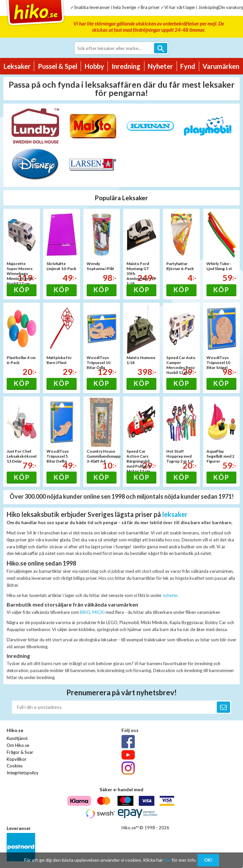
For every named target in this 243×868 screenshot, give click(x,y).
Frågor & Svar (20, 752)
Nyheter (160, 66)
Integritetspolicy (23, 772)
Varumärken (220, 66)
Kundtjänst (17, 738)
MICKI (98, 612)
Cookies (15, 765)
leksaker (175, 514)
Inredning (126, 66)
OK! (208, 860)
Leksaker (17, 66)
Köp (22, 290)
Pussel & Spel (57, 66)
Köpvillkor (17, 759)
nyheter (170, 595)
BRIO (85, 612)
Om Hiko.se (18, 745)
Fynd (187, 66)
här (167, 860)
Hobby (94, 66)
